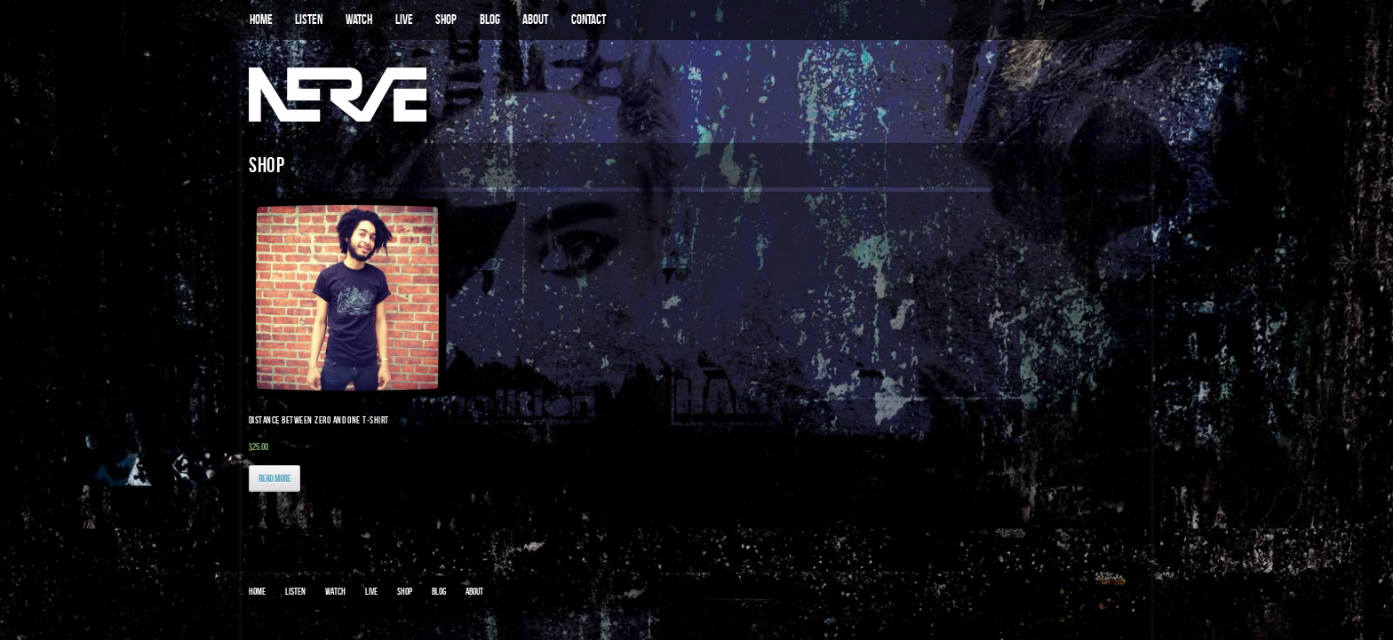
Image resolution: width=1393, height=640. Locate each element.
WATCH (359, 19)
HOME (261, 19)
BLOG (490, 19)
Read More (275, 478)
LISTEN (308, 19)
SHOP (446, 19)
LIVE (404, 19)
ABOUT (535, 19)
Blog (439, 591)
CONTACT (588, 19)
